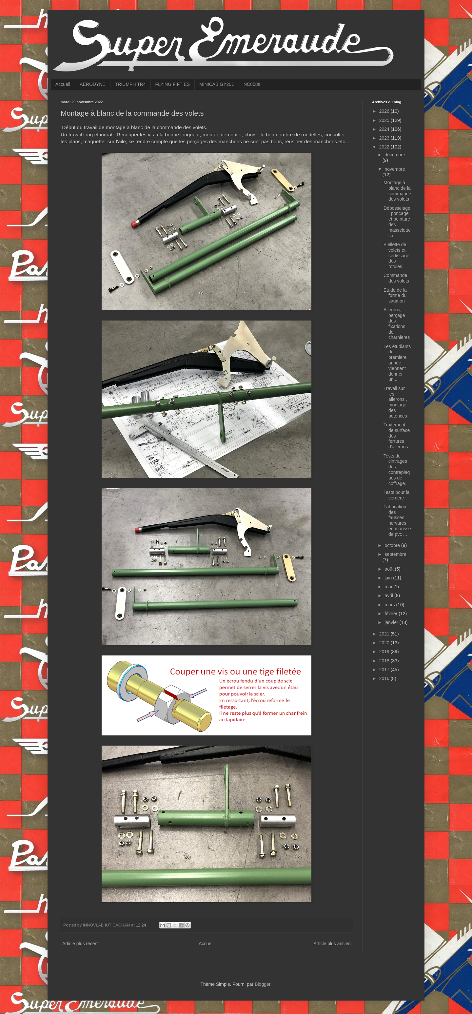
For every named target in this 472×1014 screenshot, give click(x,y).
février (391, 613)
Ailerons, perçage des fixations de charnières (397, 323)
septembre (395, 554)
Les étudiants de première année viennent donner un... (397, 363)
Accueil (62, 84)
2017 (385, 669)
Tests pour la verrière (396, 495)
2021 (385, 633)
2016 (385, 678)
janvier (391, 622)
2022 (385, 146)
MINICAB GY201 (216, 84)
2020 (385, 642)
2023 (385, 138)
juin (388, 577)
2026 (385, 111)
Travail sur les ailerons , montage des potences (395, 402)
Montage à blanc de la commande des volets (397, 191)
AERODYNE (93, 84)
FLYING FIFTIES (172, 84)
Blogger (262, 984)
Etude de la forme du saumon (395, 295)
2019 (385, 651)
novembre (394, 169)
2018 (385, 660)
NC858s (252, 84)
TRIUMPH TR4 (130, 84)
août (389, 569)
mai (388, 586)
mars (390, 604)
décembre (394, 154)
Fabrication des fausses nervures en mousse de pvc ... (397, 520)
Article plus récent (80, 943)
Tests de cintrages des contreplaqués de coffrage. (397, 469)
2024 (385, 129)
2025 (385, 120)
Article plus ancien (332, 943)
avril (389, 595)
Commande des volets (396, 278)
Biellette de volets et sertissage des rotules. (396, 255)
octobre (392, 545)
